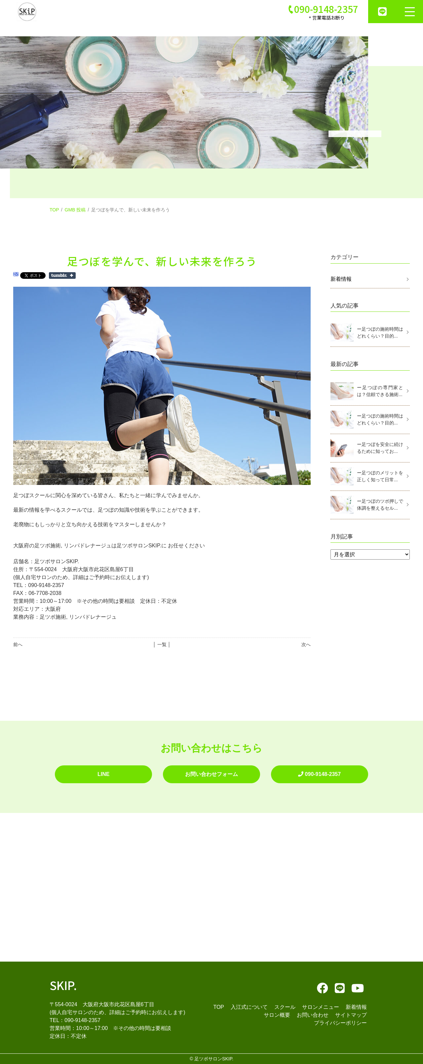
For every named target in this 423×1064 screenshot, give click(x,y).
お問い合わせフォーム (211, 774)
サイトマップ (351, 1015)
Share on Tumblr (62, 275)
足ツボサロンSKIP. (213, 1058)
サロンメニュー (320, 1007)
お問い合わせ (312, 1015)
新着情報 (341, 279)
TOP (54, 209)
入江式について (249, 1007)
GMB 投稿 (75, 209)
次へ (306, 644)
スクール (284, 1007)
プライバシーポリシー (340, 1023)
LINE (103, 774)
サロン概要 (277, 1015)
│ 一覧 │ (162, 644)
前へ (17, 644)
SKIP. (63, 984)
